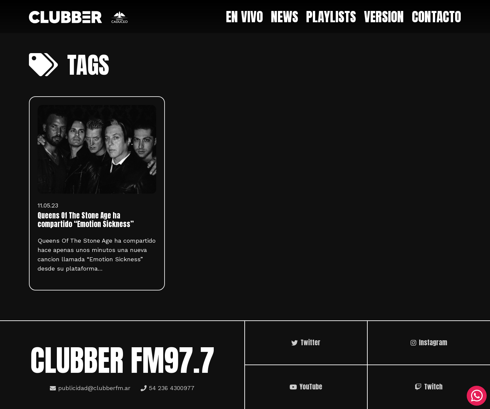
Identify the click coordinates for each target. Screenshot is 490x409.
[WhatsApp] (477, 396)
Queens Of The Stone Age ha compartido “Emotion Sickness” (86, 219)
